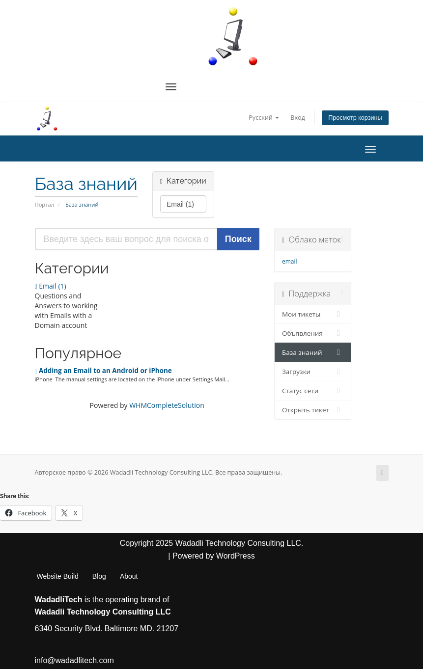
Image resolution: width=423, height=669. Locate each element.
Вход (297, 117)
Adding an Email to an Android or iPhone (103, 370)
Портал (45, 204)
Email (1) (50, 286)
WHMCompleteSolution (166, 405)
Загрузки (312, 371)
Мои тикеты (312, 314)
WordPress (235, 556)
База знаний (312, 352)
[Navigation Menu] (171, 87)
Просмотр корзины (355, 117)
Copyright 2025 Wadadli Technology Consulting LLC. (212, 543)
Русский (264, 117)
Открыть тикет (312, 410)
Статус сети (312, 391)
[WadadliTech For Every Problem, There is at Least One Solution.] (233, 36)
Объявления (312, 333)
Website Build (58, 576)
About (129, 576)
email (289, 261)
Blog (99, 576)
